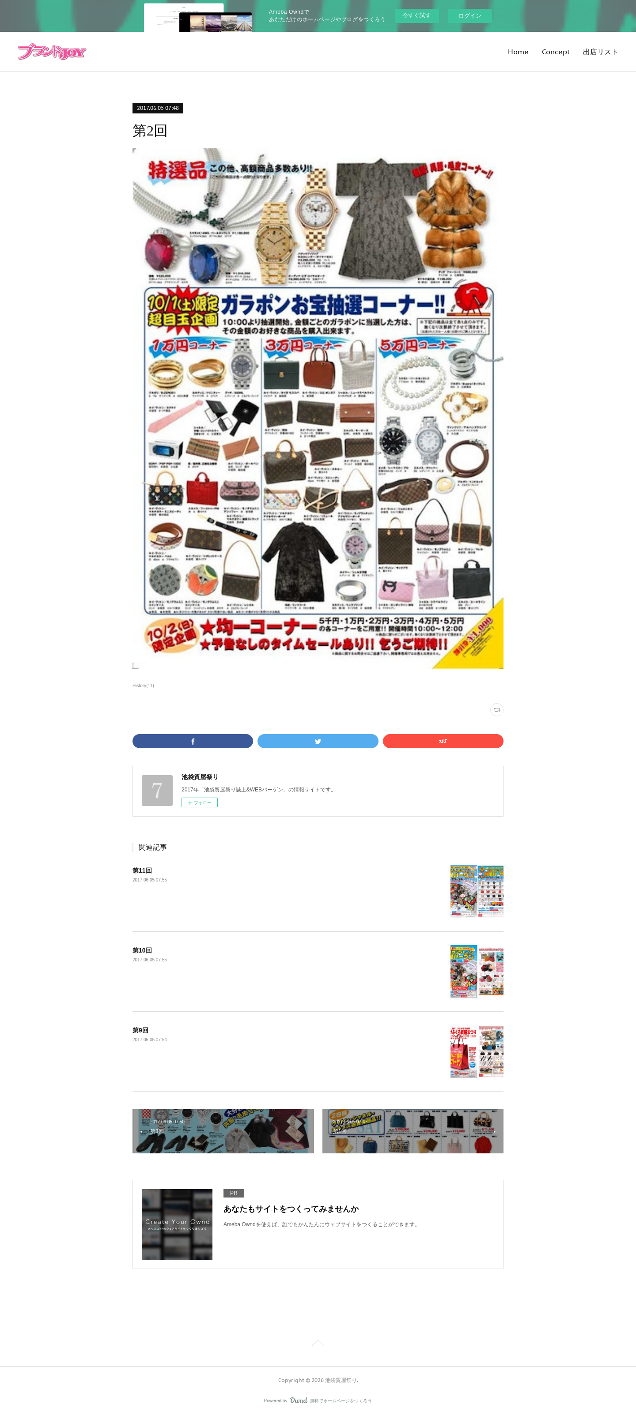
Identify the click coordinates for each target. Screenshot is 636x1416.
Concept (556, 51)
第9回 (140, 1030)
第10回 (142, 950)
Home (518, 51)
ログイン (469, 15)
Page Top (318, 1344)
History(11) (143, 685)
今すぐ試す (416, 15)
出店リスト (600, 51)
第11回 (142, 870)
